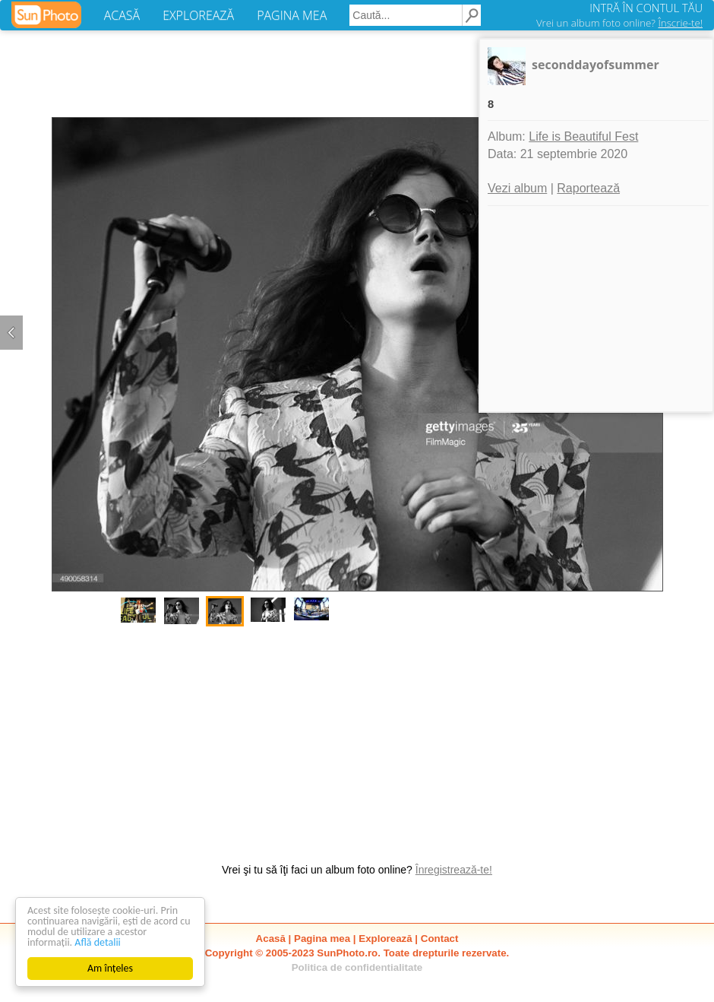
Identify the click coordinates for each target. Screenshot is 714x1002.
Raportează (588, 188)
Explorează (385, 938)
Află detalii (97, 942)
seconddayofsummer (595, 64)
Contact (440, 938)
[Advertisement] (357, 737)
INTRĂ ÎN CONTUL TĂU (646, 7)
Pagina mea (322, 938)
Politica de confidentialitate (357, 967)
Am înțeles (110, 968)
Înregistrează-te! (453, 870)
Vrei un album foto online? (619, 23)
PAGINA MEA (292, 15)
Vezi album (517, 188)
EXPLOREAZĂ (198, 15)
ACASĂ (122, 15)
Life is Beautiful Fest (583, 136)
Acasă (271, 938)
